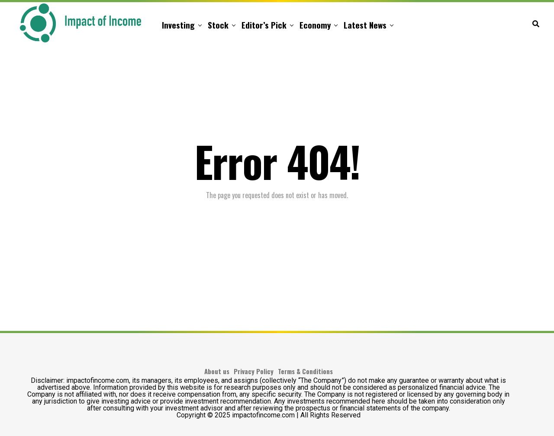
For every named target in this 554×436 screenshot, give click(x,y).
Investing (178, 25)
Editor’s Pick (264, 25)
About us (216, 371)
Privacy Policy (254, 371)
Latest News (365, 25)
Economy (315, 25)
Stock (218, 25)
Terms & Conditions (305, 371)
